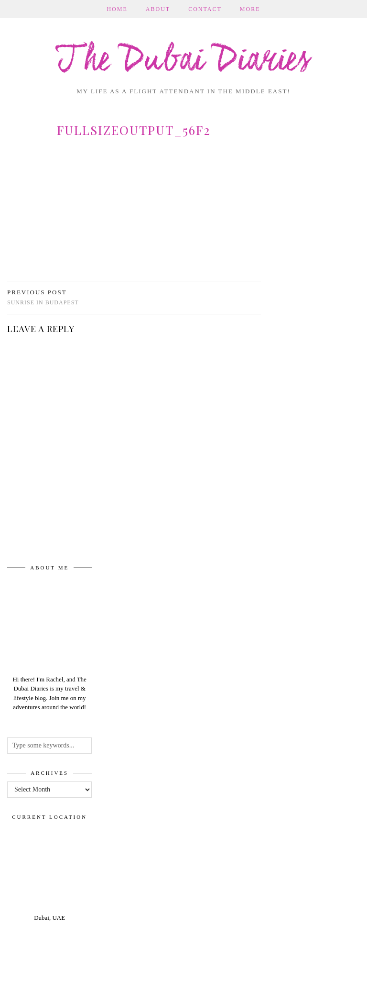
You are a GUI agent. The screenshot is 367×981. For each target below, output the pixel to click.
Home (117, 9)
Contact (205, 9)
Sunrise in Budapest (43, 297)
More (250, 9)
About (158, 9)
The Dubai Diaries (183, 61)
